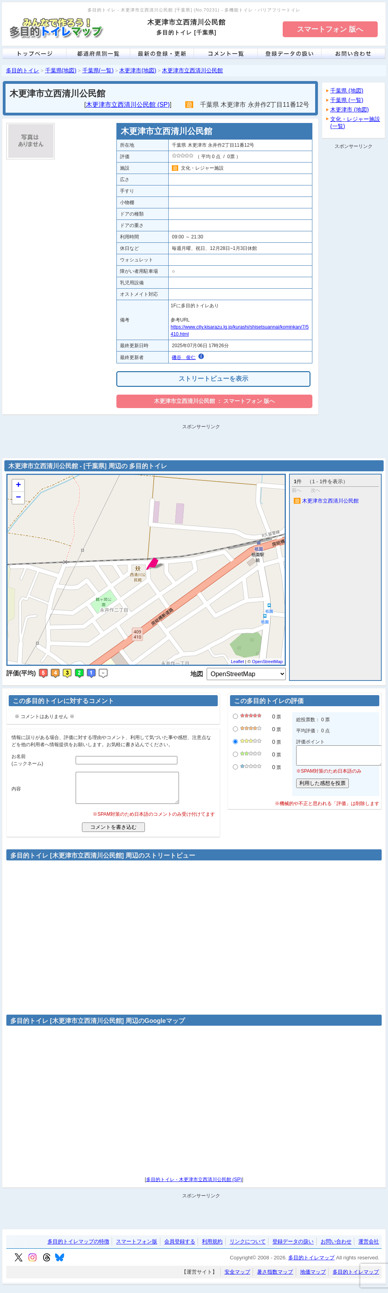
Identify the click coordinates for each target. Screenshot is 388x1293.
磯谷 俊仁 (184, 357)
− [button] (18, 498)
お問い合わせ (336, 1248)
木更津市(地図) (137, 70)
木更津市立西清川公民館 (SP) (128, 104)
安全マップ (237, 1278)
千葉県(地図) (60, 70)
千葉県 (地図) (346, 90)
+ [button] (18, 485)
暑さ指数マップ (275, 1278)
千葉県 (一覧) (346, 100)
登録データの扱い (293, 1248)
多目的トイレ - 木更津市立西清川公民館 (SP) (194, 1185)
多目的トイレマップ (311, 1264)
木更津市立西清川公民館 (192, 70)
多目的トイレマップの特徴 (78, 1248)
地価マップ (313, 1278)
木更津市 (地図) (349, 109)
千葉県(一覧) (98, 70)
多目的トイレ (22, 70)
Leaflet (237, 661)
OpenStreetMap (267, 661)
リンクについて (248, 1248)
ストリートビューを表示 (213, 378)
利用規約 (212, 1248)
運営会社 (368, 1248)
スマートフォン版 (136, 1248)
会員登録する (179, 1248)
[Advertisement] (353, 270)
